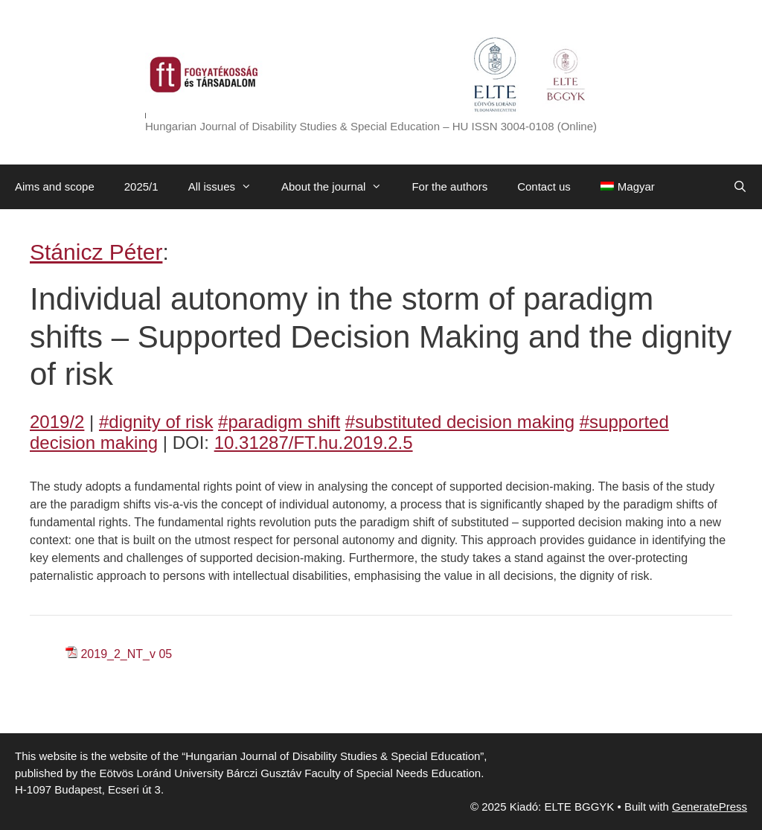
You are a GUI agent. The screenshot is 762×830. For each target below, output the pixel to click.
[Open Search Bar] (740, 187)
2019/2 (57, 422)
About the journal (339, 187)
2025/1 (141, 186)
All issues (227, 187)
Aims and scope (55, 186)
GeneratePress (709, 806)
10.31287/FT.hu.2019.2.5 (313, 442)
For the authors (449, 186)
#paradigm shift (279, 422)
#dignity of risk (156, 422)
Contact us (544, 186)
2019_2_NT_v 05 (126, 654)
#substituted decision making (459, 422)
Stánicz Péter (96, 252)
